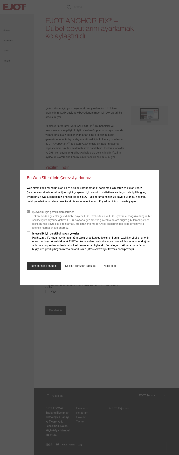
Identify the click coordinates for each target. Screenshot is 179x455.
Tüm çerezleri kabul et (43, 265)
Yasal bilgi (109, 265)
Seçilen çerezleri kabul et (80, 265)
